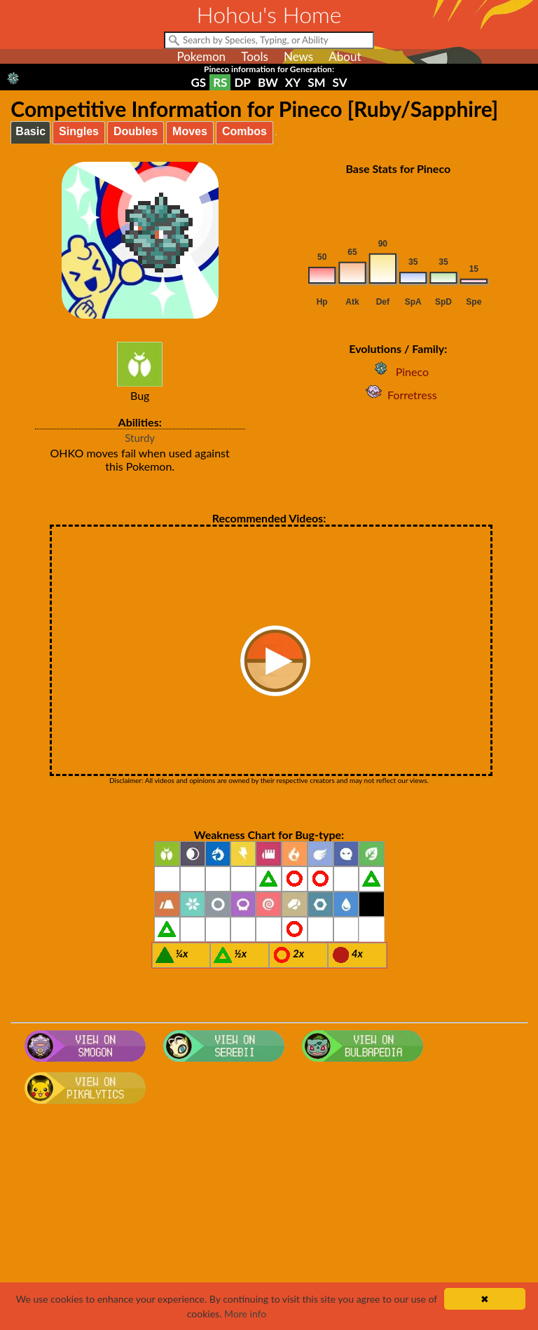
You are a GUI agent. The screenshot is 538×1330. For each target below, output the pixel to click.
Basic (30, 131)
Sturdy (140, 437)
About (345, 56)
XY (293, 82)
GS (199, 82)
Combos (244, 131)
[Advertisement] (269, 1221)
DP (242, 82)
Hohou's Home (269, 14)
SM (316, 82)
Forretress (398, 394)
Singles (79, 131)
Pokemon (201, 56)
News (298, 56)
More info (245, 1313)
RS (220, 82)
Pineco (398, 371)
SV (340, 82)
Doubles (135, 131)
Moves (189, 131)
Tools (254, 56)
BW (268, 82)
